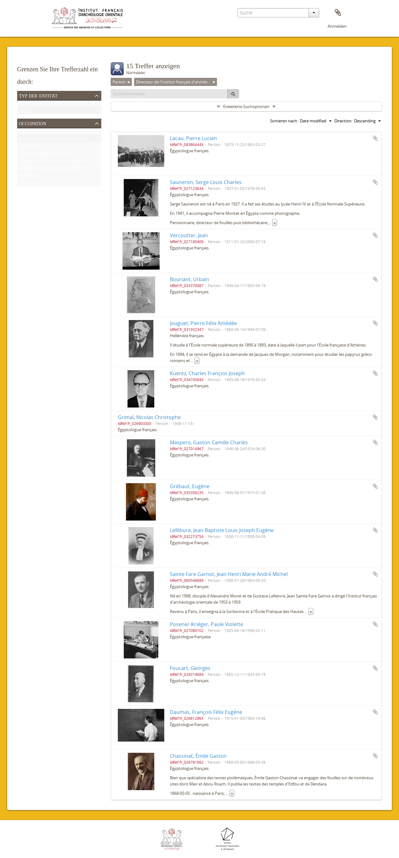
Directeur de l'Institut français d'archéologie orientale (67, 139)
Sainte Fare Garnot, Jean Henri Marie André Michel (229, 574)
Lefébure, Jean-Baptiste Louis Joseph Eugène (222, 530)
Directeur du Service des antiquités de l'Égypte (61, 162)
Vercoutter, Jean (189, 235)
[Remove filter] (128, 82)
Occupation (32, 123)
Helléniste (27, 177)
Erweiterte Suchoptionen (246, 106)
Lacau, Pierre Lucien (193, 138)
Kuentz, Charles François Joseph (207, 373)
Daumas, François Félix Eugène (206, 712)
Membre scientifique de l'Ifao (45, 154)
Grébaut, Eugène (189, 486)
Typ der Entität (38, 95)
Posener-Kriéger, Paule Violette (206, 624)
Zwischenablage (338, 13)
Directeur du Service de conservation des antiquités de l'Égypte (76, 169)
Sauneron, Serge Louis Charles (206, 182)
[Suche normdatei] (169, 93)
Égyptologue (30, 147)
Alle (21, 104)
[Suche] (233, 93)
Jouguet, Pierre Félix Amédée (203, 323)
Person (24, 112)
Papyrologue (30, 184)
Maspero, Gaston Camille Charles (209, 442)
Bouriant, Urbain (189, 279)
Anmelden (337, 26)
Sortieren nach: (284, 121)
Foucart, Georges (190, 668)
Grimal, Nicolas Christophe (149, 417)
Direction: (343, 121)
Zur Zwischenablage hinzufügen (375, 138)
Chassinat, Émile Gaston (198, 755)
